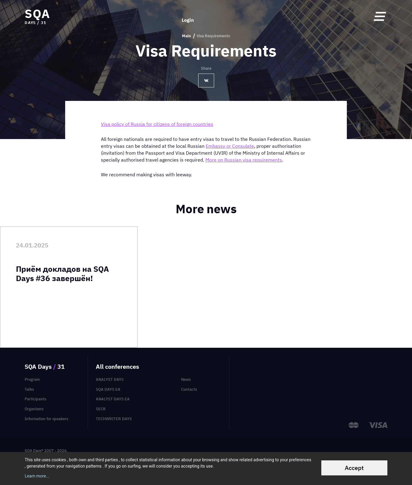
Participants (35, 399)
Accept (354, 468)
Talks (29, 389)
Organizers (34, 408)
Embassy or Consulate (230, 146)
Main (186, 36)
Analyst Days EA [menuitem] (113, 399)
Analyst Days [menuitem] (110, 379)
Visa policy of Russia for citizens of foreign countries (157, 124)
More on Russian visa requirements (243, 159)
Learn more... (37, 476)
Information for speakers (46, 418)
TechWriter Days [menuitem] (114, 418)
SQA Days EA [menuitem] (108, 389)
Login (188, 16)
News (186, 379)
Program (32, 379)
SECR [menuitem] (101, 408)
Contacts (189, 389)
